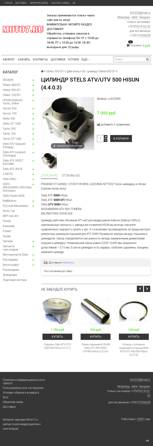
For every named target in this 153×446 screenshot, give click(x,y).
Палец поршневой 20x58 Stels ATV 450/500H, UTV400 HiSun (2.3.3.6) (96, 348)
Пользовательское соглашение (23, 388)
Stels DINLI (9, 179)
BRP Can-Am (10, 216)
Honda (7, 221)
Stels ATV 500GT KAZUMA (13, 162)
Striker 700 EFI (12, 95)
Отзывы (73, 47)
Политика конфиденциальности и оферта (24, 381)
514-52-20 (144, 26)
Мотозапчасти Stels (15, 254)
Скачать (24, 59)
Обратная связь (39, 3)
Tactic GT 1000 (12, 138)
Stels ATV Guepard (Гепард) (14, 145)
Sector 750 (10, 113)
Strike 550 (9, 118)
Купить (57, 336)
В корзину (121, 138)
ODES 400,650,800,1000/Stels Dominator (17, 187)
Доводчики (10, 274)
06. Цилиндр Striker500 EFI (99, 71)
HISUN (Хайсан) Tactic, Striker (12, 101)
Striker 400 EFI (12, 85)
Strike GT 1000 (12, 123)
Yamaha (8, 241)
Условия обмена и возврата (21, 392)
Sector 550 (10, 108)
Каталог (9, 59)
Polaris (7, 231)
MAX (135, 17)
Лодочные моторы (15, 280)
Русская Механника (15, 205)
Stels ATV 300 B (12, 169)
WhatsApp (123, 17)
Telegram (144, 17)
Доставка (21, 3)
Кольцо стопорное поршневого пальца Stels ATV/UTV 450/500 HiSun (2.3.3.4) (133, 349)
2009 (140, 419)
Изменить (68, 262)
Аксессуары (11, 264)
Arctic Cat (9, 211)
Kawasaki (9, 226)
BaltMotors (9, 200)
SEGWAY (8, 80)
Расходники (10, 259)
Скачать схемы (60, 3)
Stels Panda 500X (14, 195)
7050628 (144, 35)
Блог (6, 397)
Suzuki (7, 236)
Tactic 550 (9, 128)
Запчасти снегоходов (10, 248)
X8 (73, 3)
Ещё (85, 59)
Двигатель (73, 71)
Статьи (8, 3)
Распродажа (11, 269)
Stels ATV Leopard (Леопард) (14, 154)
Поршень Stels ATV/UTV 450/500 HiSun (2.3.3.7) (57, 346)
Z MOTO (8, 174)
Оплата (73, 59)
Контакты (40, 59)
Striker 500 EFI (12, 90)
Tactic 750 (9, 133)
